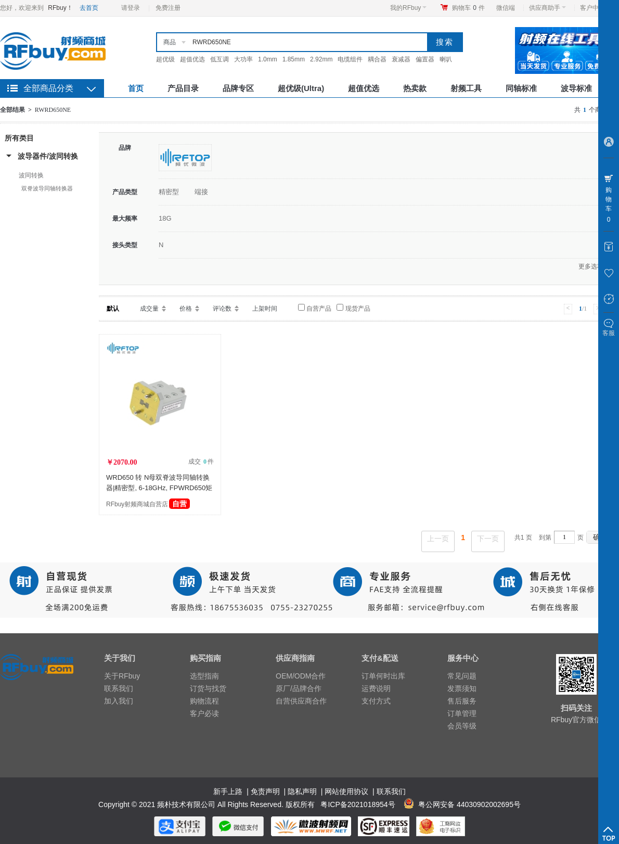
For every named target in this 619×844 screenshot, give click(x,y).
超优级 (165, 59)
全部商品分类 (48, 88)
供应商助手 (547, 7)
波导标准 (576, 88)
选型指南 (204, 676)
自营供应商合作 (301, 701)
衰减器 (401, 59)
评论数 (222, 308)
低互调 (219, 59)
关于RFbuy (122, 676)
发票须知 (461, 688)
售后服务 (461, 701)
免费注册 (168, 7)
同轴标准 (521, 88)
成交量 (149, 308)
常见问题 (461, 676)
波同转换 (31, 175)
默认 (113, 308)
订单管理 (461, 713)
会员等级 (461, 726)
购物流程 (204, 701)
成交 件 (201, 461)
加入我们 (118, 701)
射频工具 (466, 88)
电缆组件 (350, 59)
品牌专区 (238, 88)
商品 (169, 42)
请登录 (130, 7)
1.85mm (293, 59)
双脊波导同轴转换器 (47, 188)
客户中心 (595, 7)
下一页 (488, 538)
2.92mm (321, 59)
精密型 (169, 192)
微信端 (505, 7)
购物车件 (468, 7)
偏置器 (425, 59)
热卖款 (415, 88)
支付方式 (376, 701)
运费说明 (376, 688)
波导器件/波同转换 (48, 156)
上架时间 (264, 308)
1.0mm (267, 59)
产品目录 (183, 88)
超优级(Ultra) (301, 88)
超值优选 (192, 59)
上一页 (438, 538)
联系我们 (118, 688)
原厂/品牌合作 (298, 688)
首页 (136, 88)
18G (165, 218)
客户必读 (204, 713)
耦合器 (377, 59)
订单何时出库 (383, 676)
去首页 (89, 7)
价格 (185, 308)
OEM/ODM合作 (301, 676)
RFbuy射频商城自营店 (148, 504)
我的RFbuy (408, 7)
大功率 (243, 59)
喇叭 (446, 59)
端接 (201, 192)
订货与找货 (208, 688)
